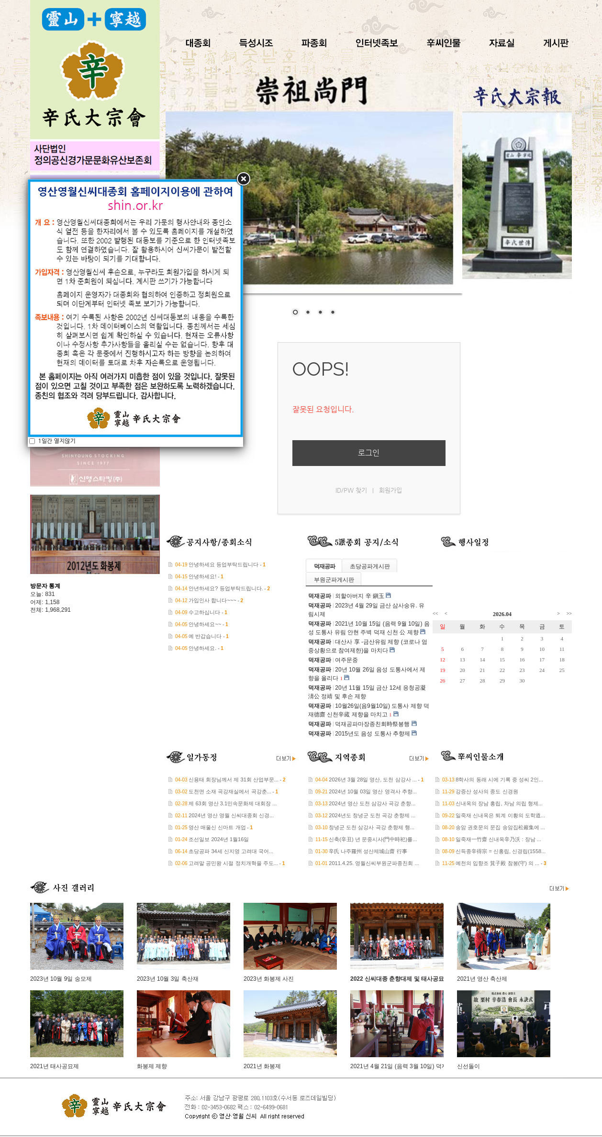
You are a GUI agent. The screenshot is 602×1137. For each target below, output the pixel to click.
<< (435, 613)
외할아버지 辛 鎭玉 (359, 596)
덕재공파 (324, 566)
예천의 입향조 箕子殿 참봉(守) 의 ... (497, 863)
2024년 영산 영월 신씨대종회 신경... (231, 815)
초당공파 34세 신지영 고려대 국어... (231, 851)
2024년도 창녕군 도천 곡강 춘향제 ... (372, 815)
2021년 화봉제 (262, 1066)
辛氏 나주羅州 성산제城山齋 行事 (368, 851)
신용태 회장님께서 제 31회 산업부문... (234, 779)
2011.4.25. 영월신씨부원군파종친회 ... (374, 863)
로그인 (368, 452)
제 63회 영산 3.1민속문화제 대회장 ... (233, 803)
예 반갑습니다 (205, 636)
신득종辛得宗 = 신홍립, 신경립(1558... (501, 851)
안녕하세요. (202, 648)
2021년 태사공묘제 (54, 1066)
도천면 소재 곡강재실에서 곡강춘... (230, 791)
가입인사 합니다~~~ (212, 600)
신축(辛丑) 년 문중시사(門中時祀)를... (373, 839)
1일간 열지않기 (56, 283)
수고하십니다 (204, 612)
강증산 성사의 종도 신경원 (487, 791)
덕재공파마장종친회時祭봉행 (372, 724)
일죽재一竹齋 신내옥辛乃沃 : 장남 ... (498, 839)
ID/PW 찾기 (351, 490)
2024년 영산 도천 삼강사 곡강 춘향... (372, 803)
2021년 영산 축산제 (482, 978)
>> (569, 613)
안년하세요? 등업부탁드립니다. (226, 588)
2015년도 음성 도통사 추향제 (372, 733)
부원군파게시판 (334, 579)
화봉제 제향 (152, 1066)
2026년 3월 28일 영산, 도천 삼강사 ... (372, 779)
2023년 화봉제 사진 (269, 978)
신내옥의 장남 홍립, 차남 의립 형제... (499, 803)
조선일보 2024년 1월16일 (219, 839)
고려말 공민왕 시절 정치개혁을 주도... (233, 863)
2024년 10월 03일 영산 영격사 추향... (372, 791)
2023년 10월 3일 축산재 (168, 978)
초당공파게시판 (370, 566)
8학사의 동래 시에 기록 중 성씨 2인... (499, 779)
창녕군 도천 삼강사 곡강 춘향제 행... (371, 827)
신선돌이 (468, 1066)
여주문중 (346, 660)
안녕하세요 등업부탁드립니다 (223, 564)
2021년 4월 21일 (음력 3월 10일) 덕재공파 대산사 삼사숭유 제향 (432, 1066)
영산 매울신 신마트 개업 (217, 827)
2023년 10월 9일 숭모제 (61, 978)
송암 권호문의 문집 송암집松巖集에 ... (500, 827)
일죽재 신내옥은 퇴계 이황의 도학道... (500, 815)
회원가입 (390, 490)
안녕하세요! (202, 576)
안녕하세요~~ (205, 624)
